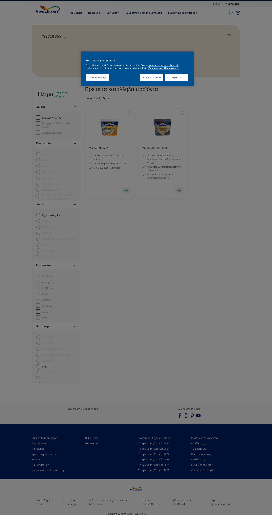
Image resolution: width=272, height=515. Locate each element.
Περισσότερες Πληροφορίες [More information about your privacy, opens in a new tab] (164, 68)
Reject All (177, 77)
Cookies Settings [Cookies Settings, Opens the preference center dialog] (98, 77)
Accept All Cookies (151, 77)
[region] (137, 68)
